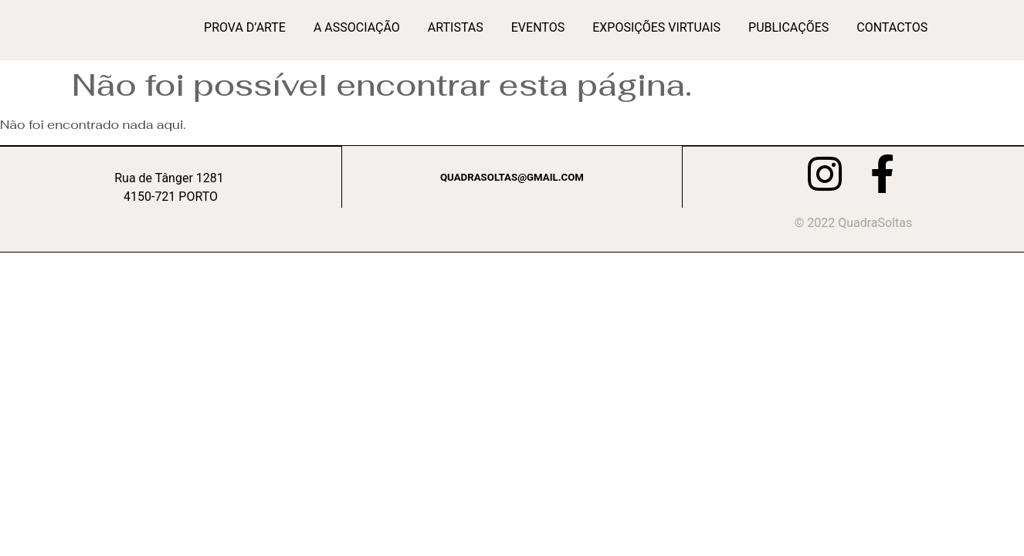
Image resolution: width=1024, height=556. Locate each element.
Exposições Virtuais (656, 27)
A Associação (357, 27)
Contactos (891, 27)
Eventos (538, 27)
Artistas (455, 27)
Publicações (788, 27)
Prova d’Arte (245, 27)
